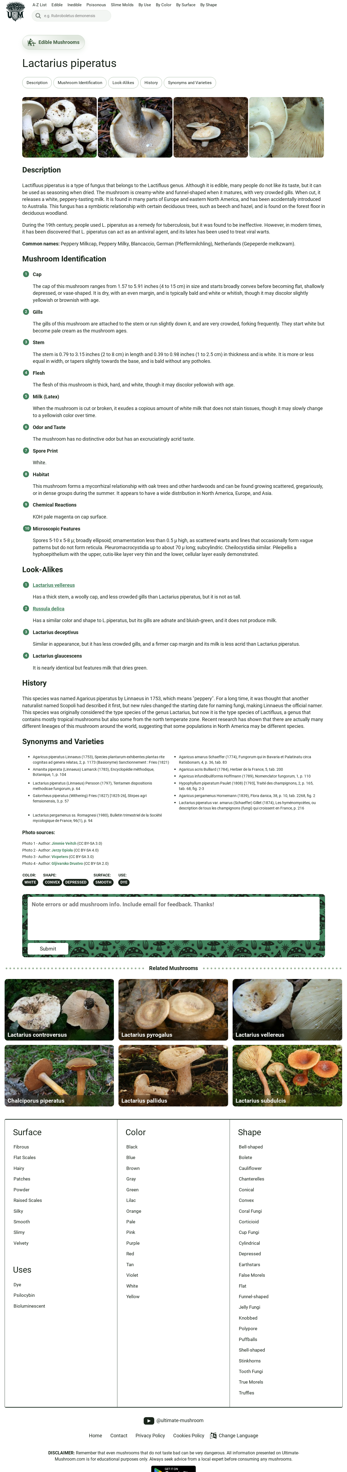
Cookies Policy (188, 1436)
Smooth (103, 882)
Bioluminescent (30, 1307)
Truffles (246, 1393)
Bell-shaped (251, 1147)
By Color (163, 5)
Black (132, 1147)
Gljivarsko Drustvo (67, 863)
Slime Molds (122, 5)
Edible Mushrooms (53, 42)
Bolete (245, 1158)
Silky (18, 1211)
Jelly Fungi (249, 1308)
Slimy (19, 1233)
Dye (123, 882)
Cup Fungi (249, 1233)
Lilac (131, 1201)
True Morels (251, 1383)
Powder (22, 1190)
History (151, 82)
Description (37, 82)
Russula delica (49, 609)
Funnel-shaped (254, 1297)
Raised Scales (28, 1201)
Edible (57, 5)
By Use (145, 5)
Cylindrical (249, 1244)
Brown (133, 1169)
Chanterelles (251, 1179)
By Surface (185, 5)
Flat (242, 1286)
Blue (130, 1158)
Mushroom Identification (80, 82)
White (30, 882)
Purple (133, 1244)
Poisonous (96, 5)
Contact (118, 1436)
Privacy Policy (150, 1436)
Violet (132, 1276)
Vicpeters (60, 857)
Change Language (234, 1436)
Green (132, 1190)
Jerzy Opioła (62, 850)
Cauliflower (250, 1169)
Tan (130, 1265)
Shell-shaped (252, 1350)
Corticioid (249, 1222)
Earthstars (249, 1265)
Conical (246, 1190)
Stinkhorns (250, 1361)
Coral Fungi (250, 1211)
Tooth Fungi (251, 1372)
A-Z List (40, 5)
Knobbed (248, 1318)
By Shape (208, 5)
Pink (130, 1233)
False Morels (252, 1276)
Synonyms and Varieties (190, 82)
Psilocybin (24, 1296)
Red (130, 1254)
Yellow (133, 1297)
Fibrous (21, 1147)
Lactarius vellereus (54, 585)
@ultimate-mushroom (174, 1422)
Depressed (75, 882)
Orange (133, 1211)
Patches (22, 1179)
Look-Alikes (123, 82)
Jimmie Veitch (64, 843)
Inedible (75, 5)
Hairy (19, 1169)
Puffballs (248, 1340)
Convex (52, 882)
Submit (48, 949)
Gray (131, 1179)
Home (95, 1436)
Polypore (248, 1329)
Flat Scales (25, 1158)
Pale (130, 1222)
